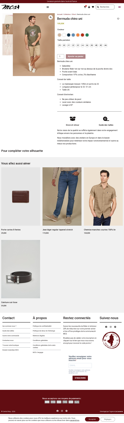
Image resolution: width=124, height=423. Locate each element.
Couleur (60, 30)
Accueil (59, 14)
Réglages (107, 419)
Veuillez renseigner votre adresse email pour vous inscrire (80, 358)
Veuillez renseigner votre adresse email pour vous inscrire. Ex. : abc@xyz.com (79, 371)
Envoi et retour (72, 125)
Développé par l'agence (111, 411)
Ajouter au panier (76, 56)
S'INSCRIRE (80, 378)
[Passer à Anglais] (119, 7)
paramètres (74, 420)
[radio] (59, 35)
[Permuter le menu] (47, 7)
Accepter (92, 419)
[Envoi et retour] (73, 119)
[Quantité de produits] (60, 56)
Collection (67, 14)
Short (74, 14)
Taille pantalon (63, 40)
